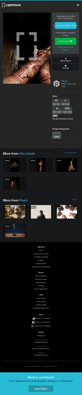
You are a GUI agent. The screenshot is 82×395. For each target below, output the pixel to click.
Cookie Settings (41, 305)
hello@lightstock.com (41, 355)
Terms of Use (41, 298)
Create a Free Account (41, 254)
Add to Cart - (65, 41)
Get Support (41, 336)
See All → (75, 199)
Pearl (64, 81)
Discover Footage (41, 279)
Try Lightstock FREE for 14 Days (65, 25)
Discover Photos (41, 276)
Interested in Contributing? (41, 267)
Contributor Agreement (41, 308)
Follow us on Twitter (43, 318)
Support (41, 260)
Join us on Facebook (43, 322)
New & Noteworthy (41, 289)
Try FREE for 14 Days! (41, 257)
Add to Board (65, 60)
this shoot (26, 153)
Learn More (41, 388)
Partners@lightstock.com (41, 348)
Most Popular (41, 282)
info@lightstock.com (41, 342)
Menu (78, 5)
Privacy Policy (41, 301)
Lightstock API (41, 263)
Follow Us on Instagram (43, 326)
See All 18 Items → (71, 152)
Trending (41, 286)
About (41, 250)
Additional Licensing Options (65, 48)
